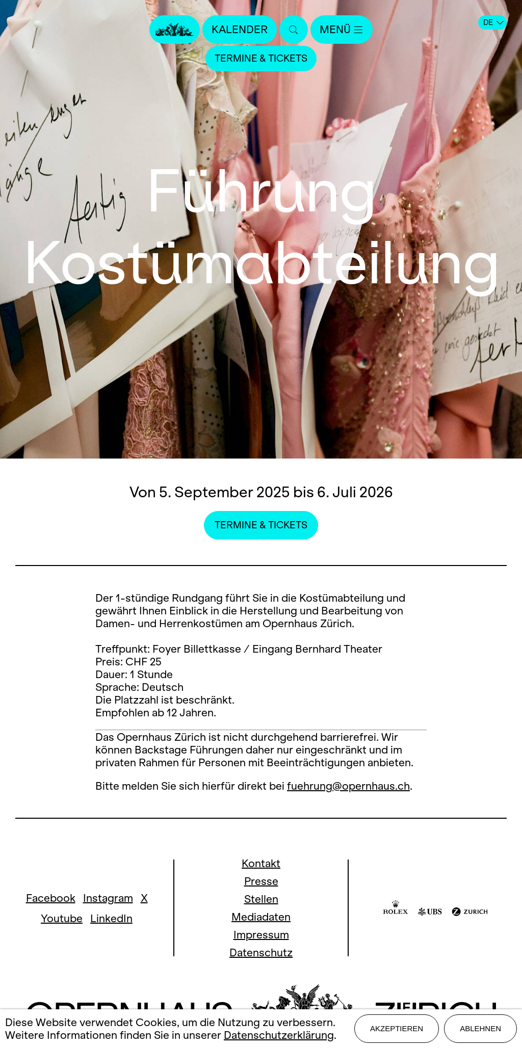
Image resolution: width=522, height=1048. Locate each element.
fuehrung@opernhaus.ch (348, 786)
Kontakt (261, 863)
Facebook (50, 898)
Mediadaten (261, 917)
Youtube (62, 918)
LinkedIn (111, 918)
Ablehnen (480, 1028)
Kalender (240, 29)
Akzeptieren (396, 1028)
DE (493, 22)
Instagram (108, 898)
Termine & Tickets (261, 58)
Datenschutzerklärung (279, 1035)
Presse (261, 881)
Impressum (261, 934)
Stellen (261, 899)
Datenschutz (261, 952)
